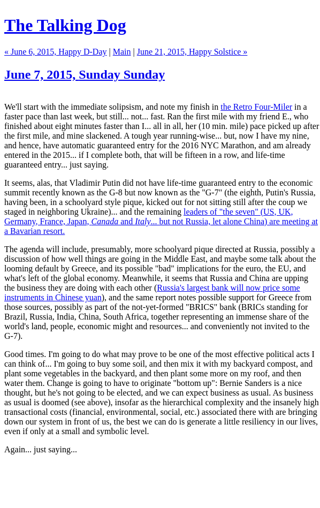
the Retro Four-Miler (256, 106)
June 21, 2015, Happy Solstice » (192, 51)
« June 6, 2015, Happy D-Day (55, 51)
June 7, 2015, (84, 74)
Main (122, 51)
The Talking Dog (65, 25)
